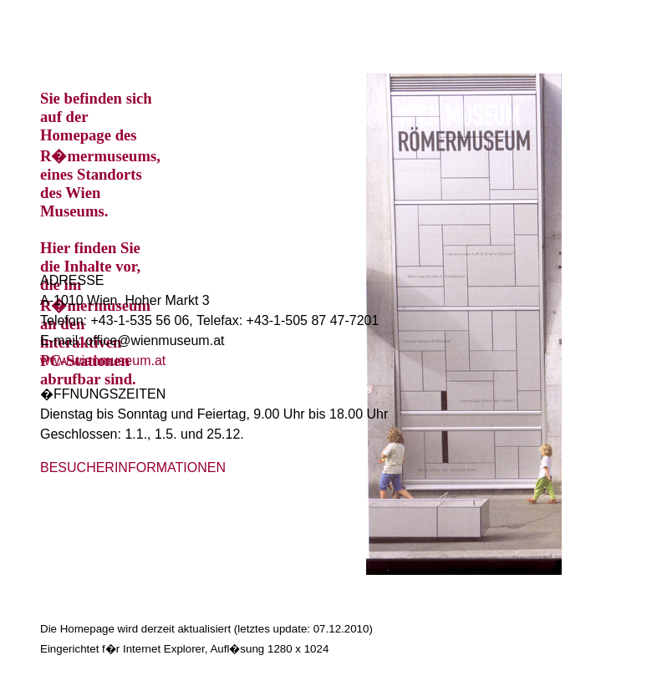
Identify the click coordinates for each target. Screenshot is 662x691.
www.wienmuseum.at (103, 360)
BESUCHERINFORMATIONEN (133, 467)
